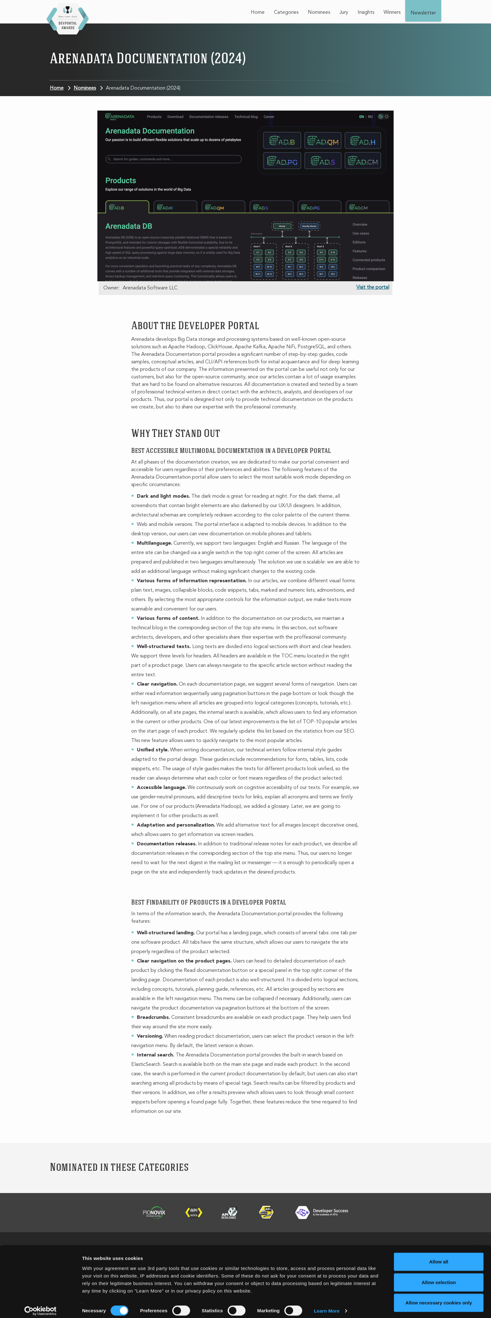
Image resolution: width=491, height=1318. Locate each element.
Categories (286, 12)
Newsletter (423, 13)
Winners (392, 12)
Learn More (327, 1305)
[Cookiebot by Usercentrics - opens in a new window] (40, 1305)
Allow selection (438, 1277)
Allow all (438, 1256)
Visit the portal (372, 287)
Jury (343, 12)
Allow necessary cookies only (439, 1297)
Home (258, 12)
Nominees (319, 12)
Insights (366, 12)
